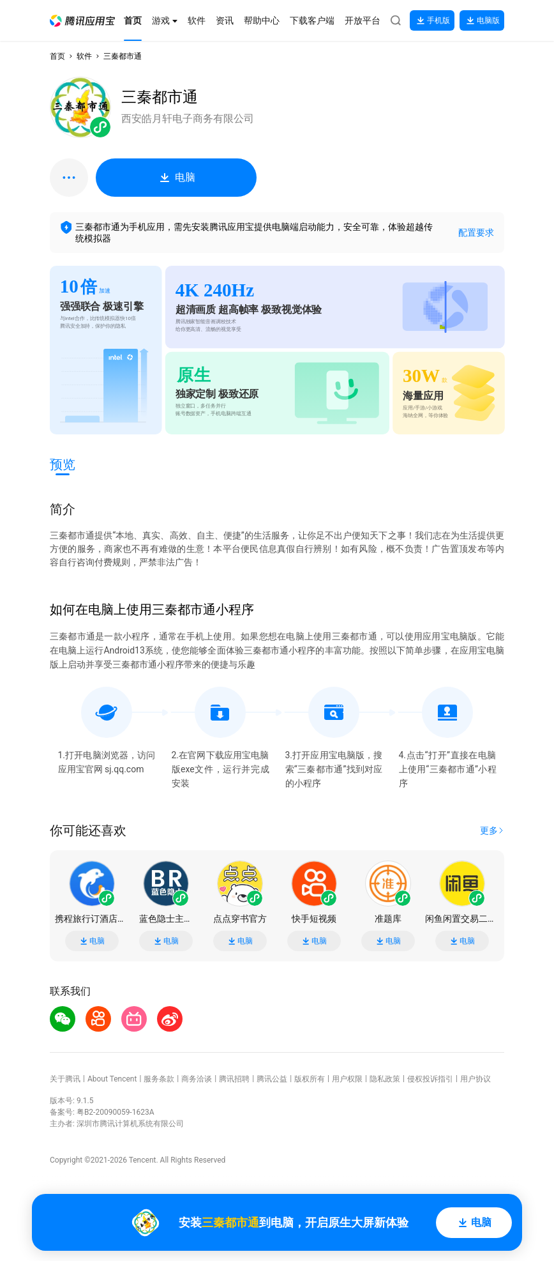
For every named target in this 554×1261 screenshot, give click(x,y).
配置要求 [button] (476, 232)
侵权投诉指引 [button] (430, 1078)
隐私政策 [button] (385, 1078)
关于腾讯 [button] (65, 1078)
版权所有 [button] (309, 1078)
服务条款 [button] (159, 1078)
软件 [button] (84, 56)
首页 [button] (57, 56)
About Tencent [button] (112, 1078)
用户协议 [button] (475, 1078)
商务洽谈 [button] (196, 1078)
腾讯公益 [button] (272, 1078)
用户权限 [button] (347, 1078)
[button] (82, 21)
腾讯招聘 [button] (234, 1078)
